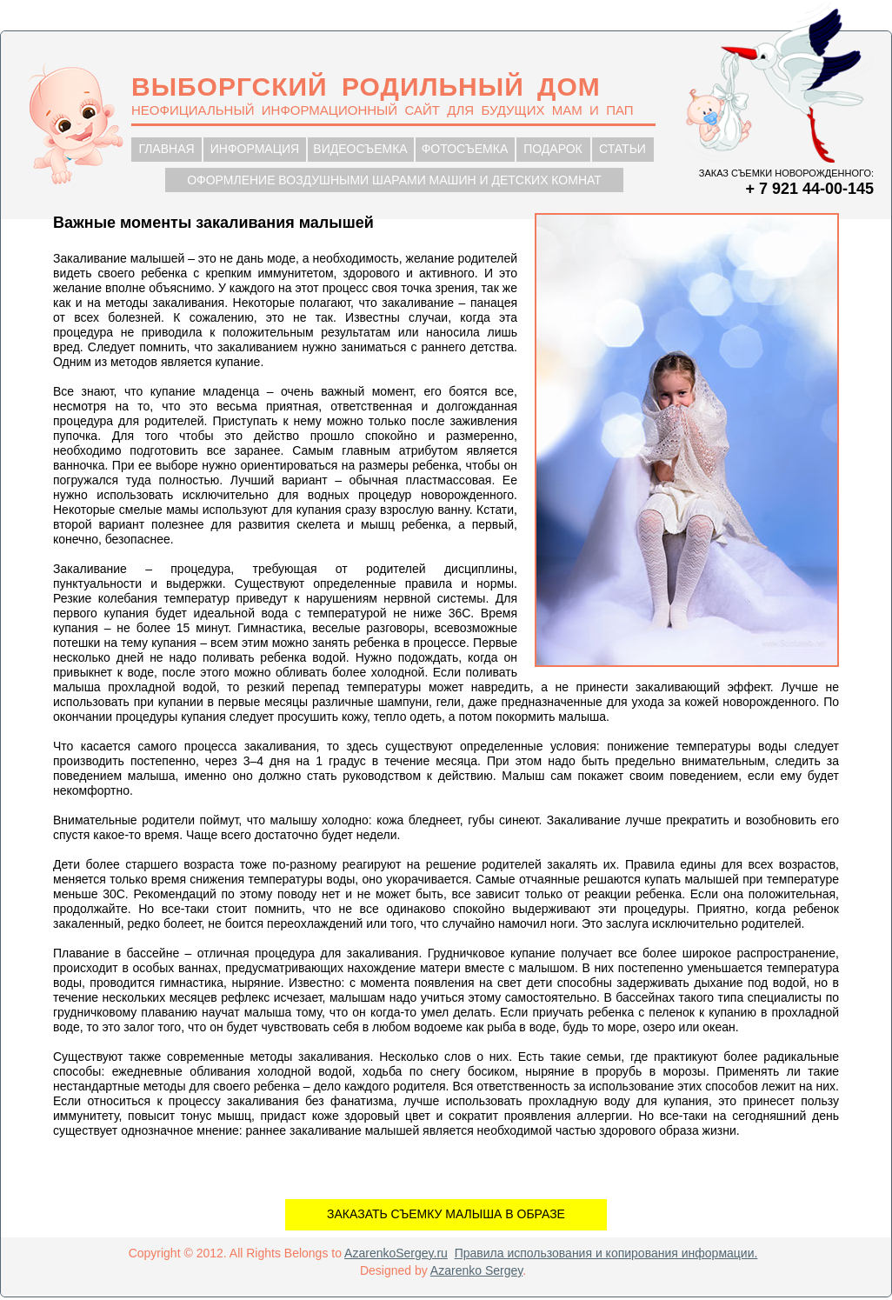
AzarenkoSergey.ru (396, 1253)
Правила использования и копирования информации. (606, 1253)
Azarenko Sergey (476, 1270)
